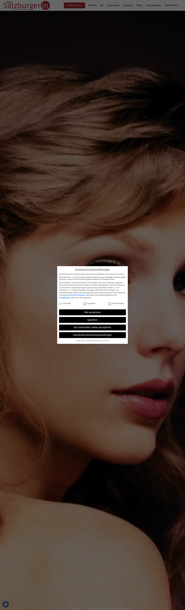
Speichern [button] (92, 320)
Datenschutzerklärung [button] (93, 340)
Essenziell (64, 303)
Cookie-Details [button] (80, 340)
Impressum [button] (105, 340)
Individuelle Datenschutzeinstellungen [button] (92, 335)
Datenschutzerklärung (76, 295)
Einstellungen (64, 298)
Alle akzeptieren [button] (92, 312)
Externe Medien (116, 303)
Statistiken (89, 303)
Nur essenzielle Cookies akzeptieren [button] (92, 327)
